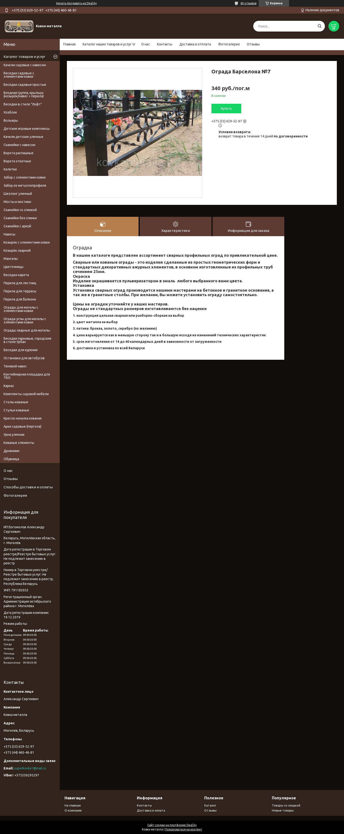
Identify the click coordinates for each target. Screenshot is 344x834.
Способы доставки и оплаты (28, 487)
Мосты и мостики (17, 202)
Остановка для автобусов (24, 358)
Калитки (10, 169)
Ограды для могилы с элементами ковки (21, 309)
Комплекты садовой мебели (26, 394)
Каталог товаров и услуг (24, 57)
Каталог (210, 805)
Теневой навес (15, 366)
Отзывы (253, 44)
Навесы (9, 234)
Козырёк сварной (17, 250)
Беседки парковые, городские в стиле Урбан (27, 340)
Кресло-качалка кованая (23, 418)
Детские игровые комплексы (27, 129)
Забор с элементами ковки (25, 177)
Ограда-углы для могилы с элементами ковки (25, 320)
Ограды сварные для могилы (27, 330)
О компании (73, 810)
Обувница (11, 459)
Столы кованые (16, 402)
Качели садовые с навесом (25, 65)
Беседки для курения (21, 350)
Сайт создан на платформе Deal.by (172, 825)
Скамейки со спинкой (20, 210)
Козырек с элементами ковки (27, 242)
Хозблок (10, 112)
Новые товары (283, 810)
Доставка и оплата (151, 810)
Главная (69, 44)
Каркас (9, 386)
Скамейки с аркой (17, 226)
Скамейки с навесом (19, 145)
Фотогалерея (229, 44)
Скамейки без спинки (20, 218)
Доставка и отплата (195, 44)
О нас (145, 44)
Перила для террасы (20, 291)
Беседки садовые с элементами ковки (19, 74)
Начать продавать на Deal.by (76, 3)
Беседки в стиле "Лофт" (23, 104)
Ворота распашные (18, 153)
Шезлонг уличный (18, 194)
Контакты (164, 44)
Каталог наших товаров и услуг (107, 44)
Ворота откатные (17, 161)
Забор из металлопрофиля (25, 185)
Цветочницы (13, 267)
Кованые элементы (19, 443)
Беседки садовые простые (25, 85)
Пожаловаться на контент (183, 829)
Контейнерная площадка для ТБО (27, 376)
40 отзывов (248, 3)
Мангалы (11, 259)
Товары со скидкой (286, 805)
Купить (226, 108)
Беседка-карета (16, 275)
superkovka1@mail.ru (30, 768)
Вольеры (11, 120)
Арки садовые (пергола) (22, 426)
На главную (72, 805)
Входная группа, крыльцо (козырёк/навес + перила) (24, 94)
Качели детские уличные (23, 137)
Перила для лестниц (20, 283)
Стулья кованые (16, 410)
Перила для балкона (20, 299)
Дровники (11, 451)
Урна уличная (14, 434)
